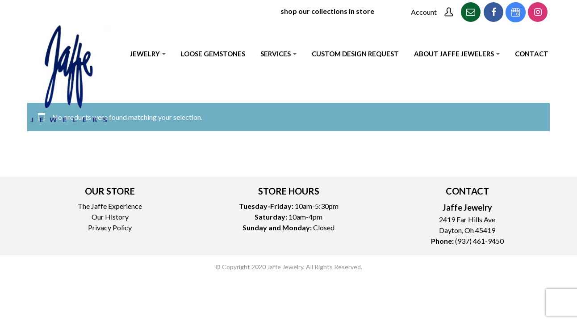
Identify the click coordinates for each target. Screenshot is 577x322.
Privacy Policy (110, 227)
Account (424, 12)
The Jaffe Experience (110, 206)
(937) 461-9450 (479, 241)
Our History (110, 216)
